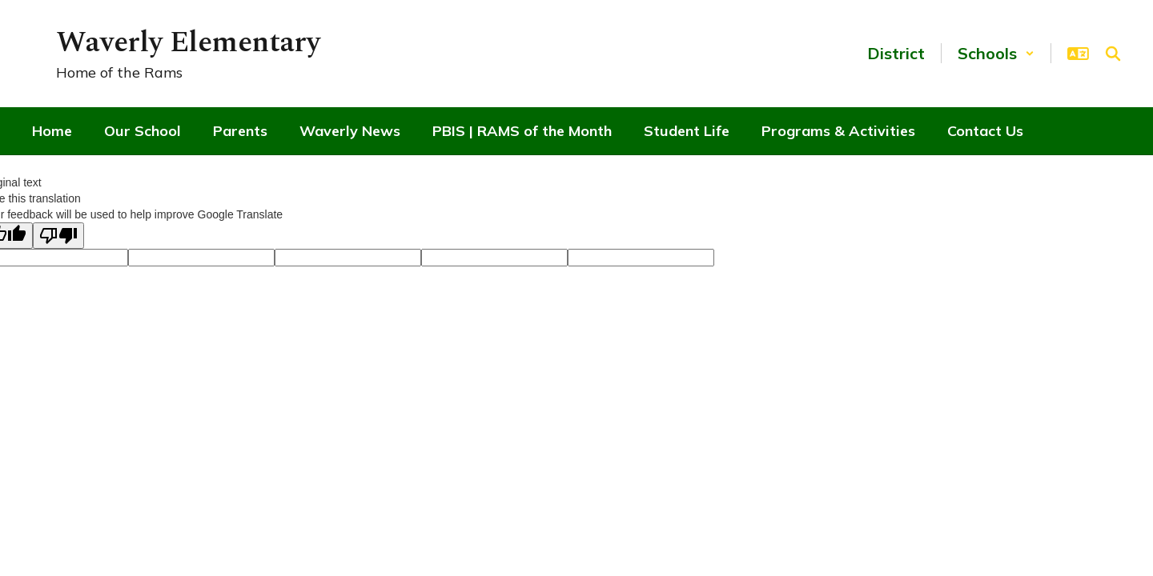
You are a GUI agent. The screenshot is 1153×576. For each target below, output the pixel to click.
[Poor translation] (58, 235)
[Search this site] (1113, 54)
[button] (996, 53)
